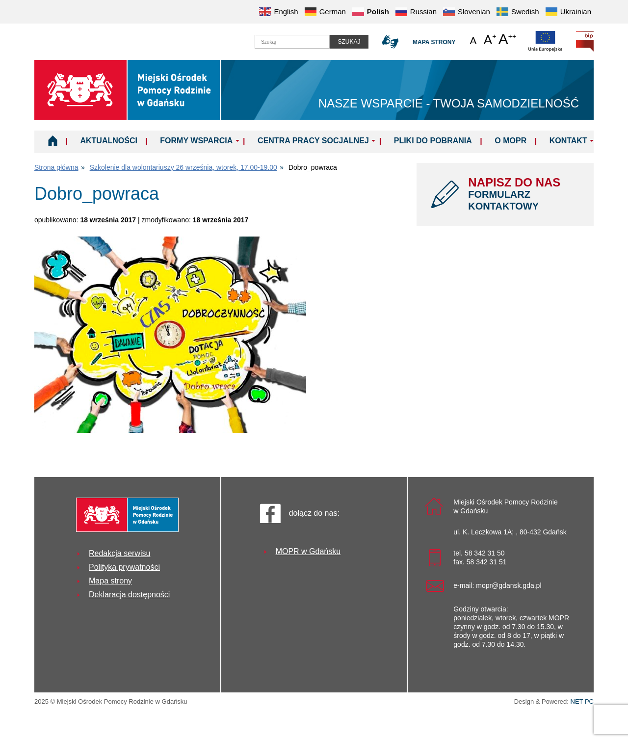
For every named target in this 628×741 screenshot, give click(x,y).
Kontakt (568, 140)
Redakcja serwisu (119, 553)
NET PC (582, 702)
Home (52, 140)
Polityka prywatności (124, 567)
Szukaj (349, 41)
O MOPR (510, 140)
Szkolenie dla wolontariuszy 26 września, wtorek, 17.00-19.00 (183, 167)
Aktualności (108, 140)
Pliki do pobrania (433, 140)
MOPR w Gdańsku (308, 551)
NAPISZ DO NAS (523, 194)
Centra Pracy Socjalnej (313, 140)
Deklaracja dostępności (129, 594)
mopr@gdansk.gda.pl (508, 585)
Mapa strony (434, 42)
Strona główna (56, 167)
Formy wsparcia (196, 140)
